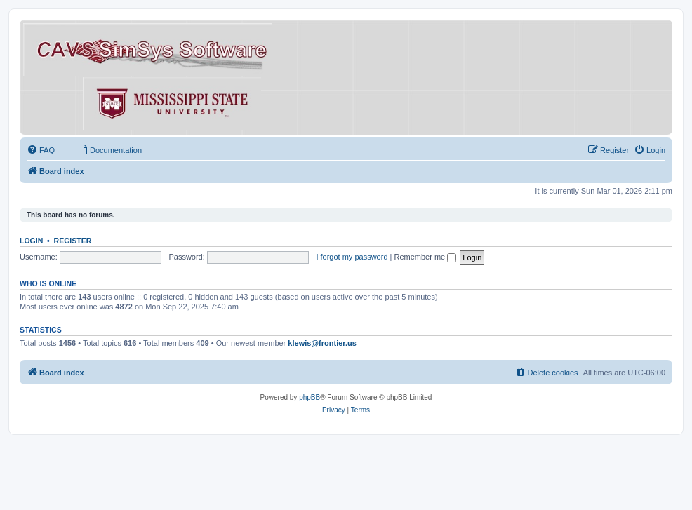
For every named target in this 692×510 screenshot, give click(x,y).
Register (73, 240)
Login (31, 240)
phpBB (309, 397)
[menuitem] (41, 150)
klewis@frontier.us (322, 343)
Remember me (425, 257)
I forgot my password (351, 257)
